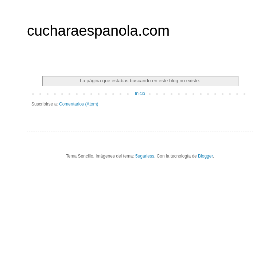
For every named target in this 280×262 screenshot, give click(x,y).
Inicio (140, 93)
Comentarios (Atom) (78, 104)
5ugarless (144, 156)
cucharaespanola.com (98, 31)
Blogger (205, 156)
